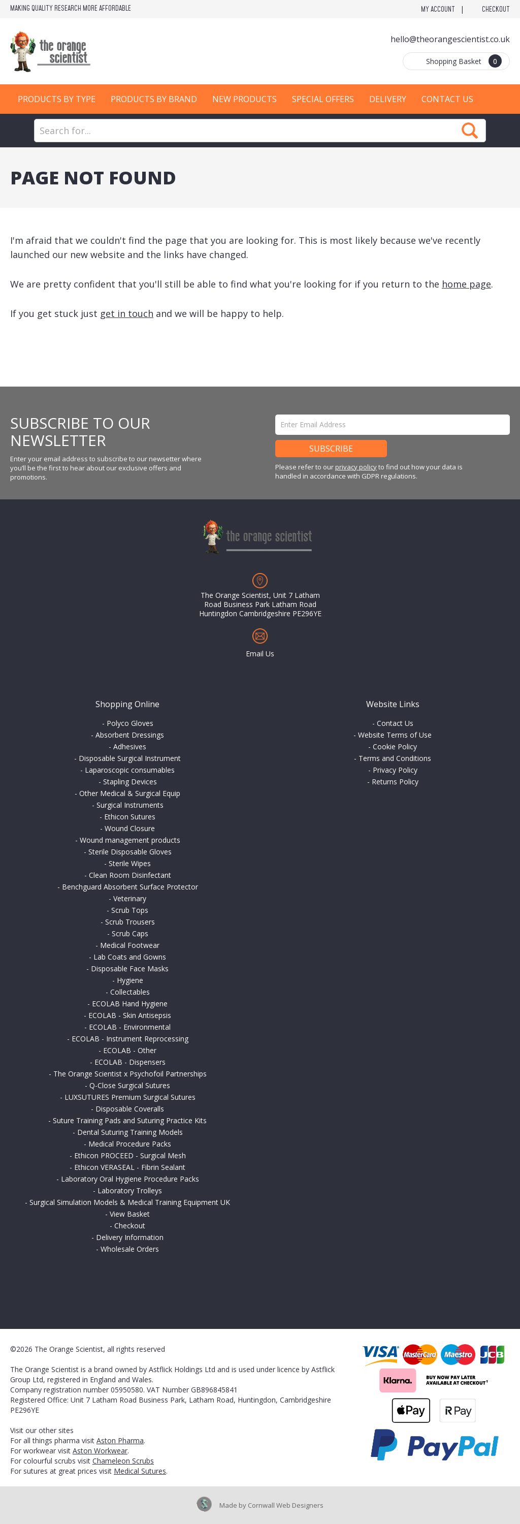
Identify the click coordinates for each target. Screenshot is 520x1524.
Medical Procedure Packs (129, 1144)
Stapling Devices (130, 781)
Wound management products (130, 840)
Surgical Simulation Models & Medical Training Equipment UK (129, 1202)
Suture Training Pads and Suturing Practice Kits (130, 1120)
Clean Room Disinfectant (130, 875)
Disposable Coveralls (129, 1109)
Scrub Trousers (130, 922)
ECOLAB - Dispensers (130, 1062)
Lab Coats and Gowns (129, 957)
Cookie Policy (395, 746)
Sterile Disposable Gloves (130, 851)
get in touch (126, 313)
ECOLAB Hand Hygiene (130, 1003)
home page (466, 284)
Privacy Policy (395, 770)
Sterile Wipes (130, 863)
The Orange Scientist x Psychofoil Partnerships (130, 1073)
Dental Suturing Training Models (130, 1132)
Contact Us (447, 99)
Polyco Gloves (130, 723)
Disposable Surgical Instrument (130, 758)
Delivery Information (130, 1237)
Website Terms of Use (395, 735)
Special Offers (323, 99)
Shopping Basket (464, 61)
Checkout (496, 10)
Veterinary (129, 898)
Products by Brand (154, 99)
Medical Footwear (129, 945)
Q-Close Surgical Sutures (129, 1085)
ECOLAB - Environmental (130, 1027)
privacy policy (356, 466)
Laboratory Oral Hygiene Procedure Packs (130, 1179)
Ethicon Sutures (129, 816)
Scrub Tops (129, 910)
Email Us (260, 653)
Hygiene (130, 980)
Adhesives (129, 746)
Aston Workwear (100, 1450)
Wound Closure (130, 828)
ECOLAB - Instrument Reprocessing (130, 1038)
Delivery (387, 99)
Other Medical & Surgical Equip (129, 793)
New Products (244, 99)
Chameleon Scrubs (123, 1461)
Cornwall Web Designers (285, 1505)
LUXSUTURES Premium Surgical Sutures (130, 1097)
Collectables (130, 992)
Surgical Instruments (130, 805)
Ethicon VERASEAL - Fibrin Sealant (129, 1167)
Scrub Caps (130, 933)
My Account (438, 10)
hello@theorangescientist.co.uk (450, 39)
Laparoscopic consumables (130, 770)
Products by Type (56, 99)
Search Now (469, 130)
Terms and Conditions (395, 758)
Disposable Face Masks (130, 968)
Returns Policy (395, 781)
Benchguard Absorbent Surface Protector (130, 887)
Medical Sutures (140, 1471)
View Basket (130, 1214)
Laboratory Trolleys (130, 1190)
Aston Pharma (120, 1440)
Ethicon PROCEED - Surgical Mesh (130, 1155)
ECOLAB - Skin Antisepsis (129, 1015)
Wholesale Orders (130, 1249)
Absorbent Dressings (129, 735)
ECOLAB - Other (129, 1050)
